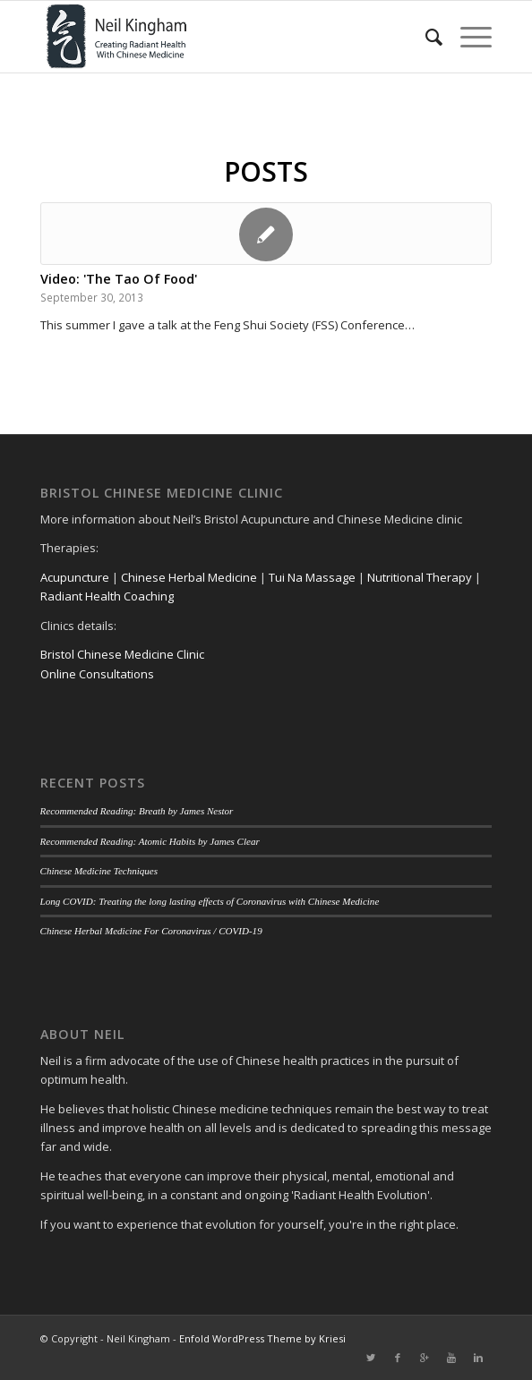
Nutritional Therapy (419, 577)
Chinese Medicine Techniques (99, 870)
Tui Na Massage (312, 577)
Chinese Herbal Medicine (189, 577)
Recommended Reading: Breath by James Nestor (137, 810)
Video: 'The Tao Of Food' (118, 278)
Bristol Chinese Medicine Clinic (122, 654)
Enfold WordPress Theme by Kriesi (262, 1338)
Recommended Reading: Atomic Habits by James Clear (150, 841)
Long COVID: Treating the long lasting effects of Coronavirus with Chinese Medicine (210, 901)
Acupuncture (74, 577)
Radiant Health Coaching (107, 596)
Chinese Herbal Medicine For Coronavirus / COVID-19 (151, 930)
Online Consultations (97, 674)
